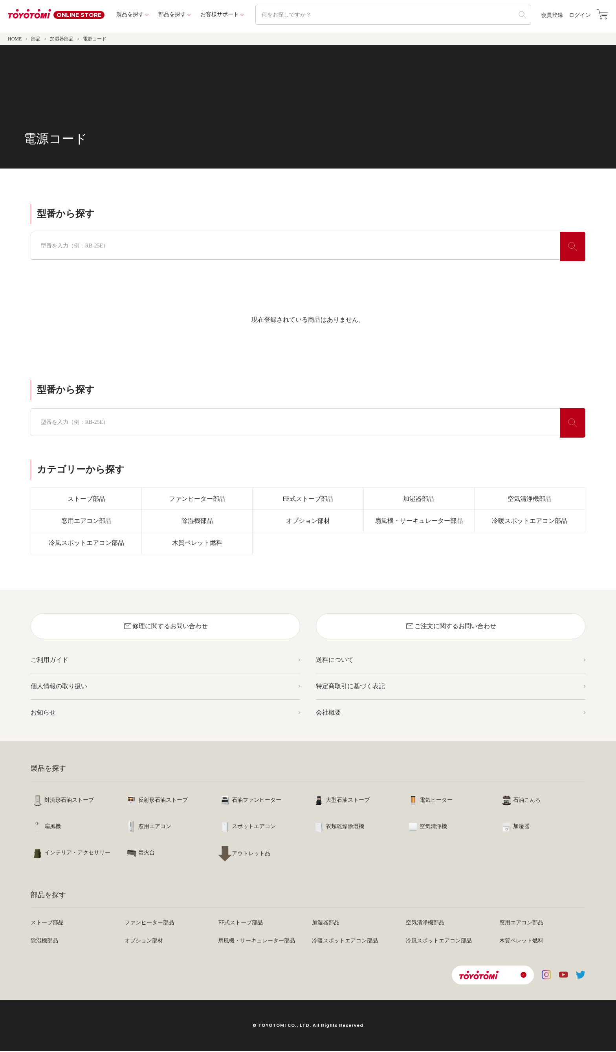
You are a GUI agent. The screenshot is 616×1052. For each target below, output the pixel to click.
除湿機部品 (197, 521)
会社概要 (328, 713)
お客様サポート (219, 14)
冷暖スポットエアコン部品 (529, 521)
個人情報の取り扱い (59, 687)
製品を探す (130, 14)
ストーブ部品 (86, 498)
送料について (335, 660)
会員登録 (552, 15)
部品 (35, 39)
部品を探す (172, 14)
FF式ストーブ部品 (308, 498)
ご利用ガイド (49, 660)
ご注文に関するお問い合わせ (450, 626)
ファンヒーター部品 (197, 498)
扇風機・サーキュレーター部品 (419, 521)
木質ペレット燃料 (197, 543)
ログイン (580, 15)
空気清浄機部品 (530, 498)
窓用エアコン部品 (86, 521)
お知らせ (43, 713)
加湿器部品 (61, 39)
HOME (15, 39)
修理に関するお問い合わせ (165, 626)
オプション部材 (308, 521)
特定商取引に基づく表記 (350, 687)
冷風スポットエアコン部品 (86, 543)
